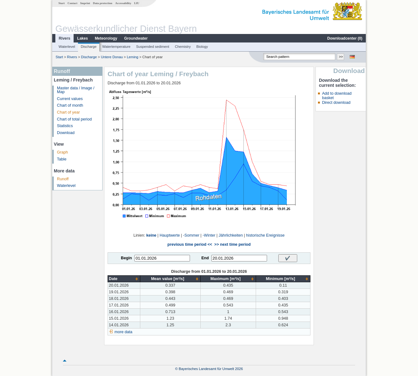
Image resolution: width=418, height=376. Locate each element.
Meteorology (106, 38)
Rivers (64, 38)
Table (61, 159)
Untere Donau (112, 57)
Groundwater (136, 38)
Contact (72, 3)
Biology (202, 46)
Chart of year (68, 112)
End (205, 258)
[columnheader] (124, 279)
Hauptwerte (169, 235)
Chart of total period (74, 119)
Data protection (102, 3)
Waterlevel (67, 46)
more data (123, 332)
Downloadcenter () (344, 38)
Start (62, 3)
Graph (62, 152)
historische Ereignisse (265, 235)
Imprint (85, 3)
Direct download (336, 102)
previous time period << (189, 244)
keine (151, 235)
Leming (132, 57)
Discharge (89, 46)
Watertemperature (116, 46)
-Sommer (191, 235)
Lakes (82, 38)
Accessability (123, 3)
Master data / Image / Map (75, 90)
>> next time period (232, 244)
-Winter (209, 235)
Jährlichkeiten (231, 235)
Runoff (63, 179)
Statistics (65, 126)
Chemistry (183, 46)
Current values (70, 99)
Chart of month (70, 105)
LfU (136, 3)
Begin (126, 258)
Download (66, 133)
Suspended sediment (152, 46)
